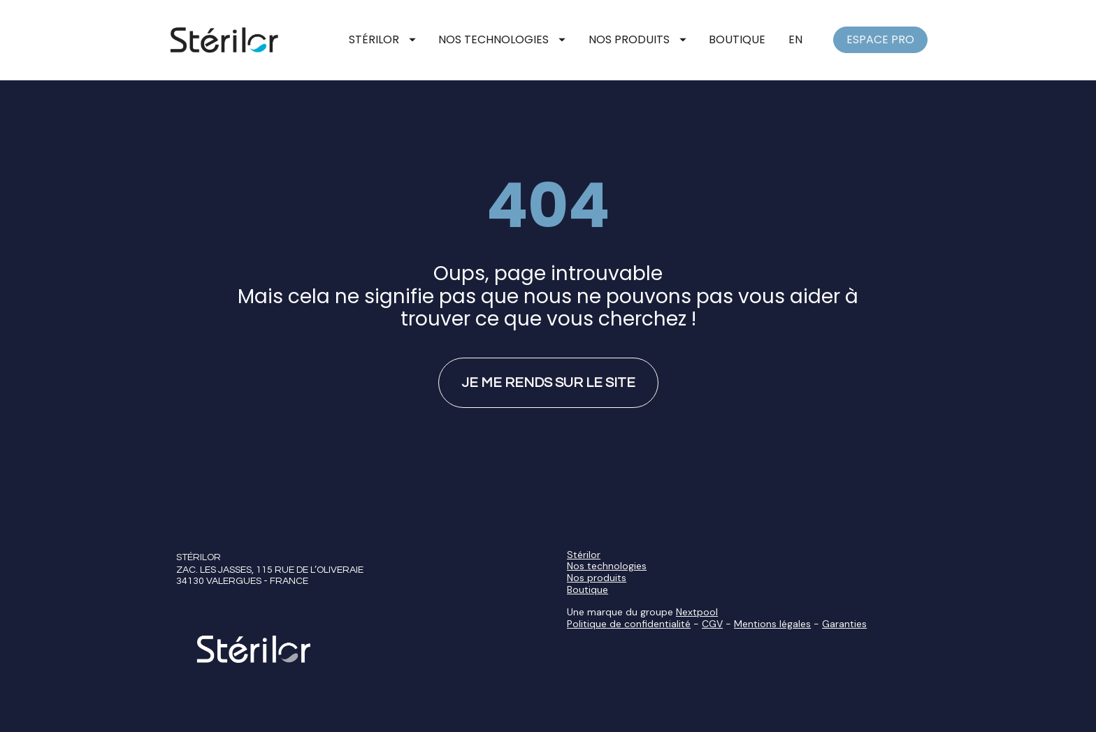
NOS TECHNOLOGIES (501, 39)
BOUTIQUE (737, 39)
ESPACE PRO (880, 39)
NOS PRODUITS (637, 39)
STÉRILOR (382, 39)
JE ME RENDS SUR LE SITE (548, 444)
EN (795, 39)
